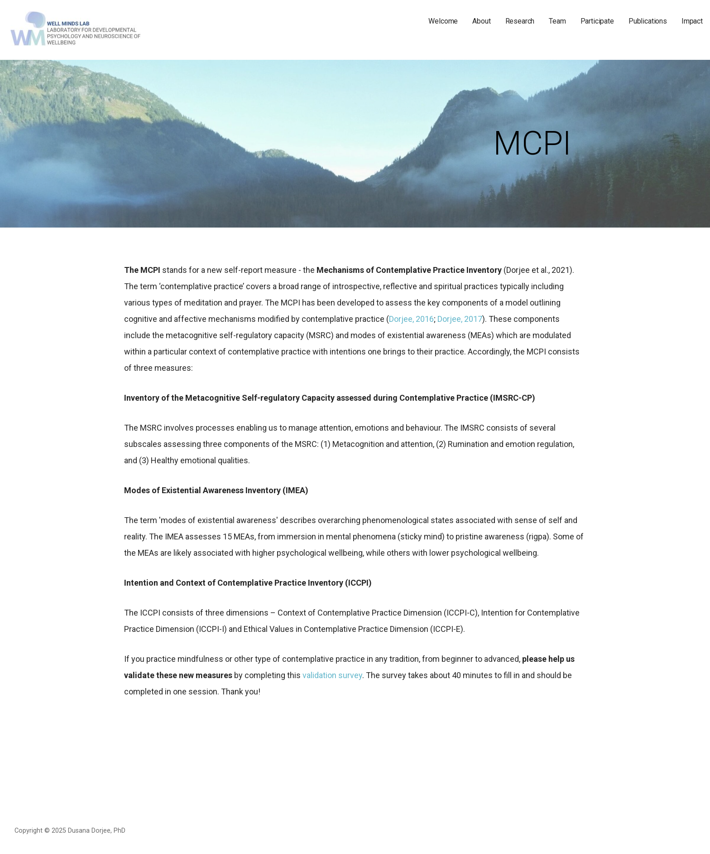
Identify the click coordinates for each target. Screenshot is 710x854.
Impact (692, 21)
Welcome (443, 21)
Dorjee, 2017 (459, 319)
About (481, 21)
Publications (647, 21)
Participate (597, 21)
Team (557, 21)
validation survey (332, 675)
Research (520, 21)
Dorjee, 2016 (411, 319)
